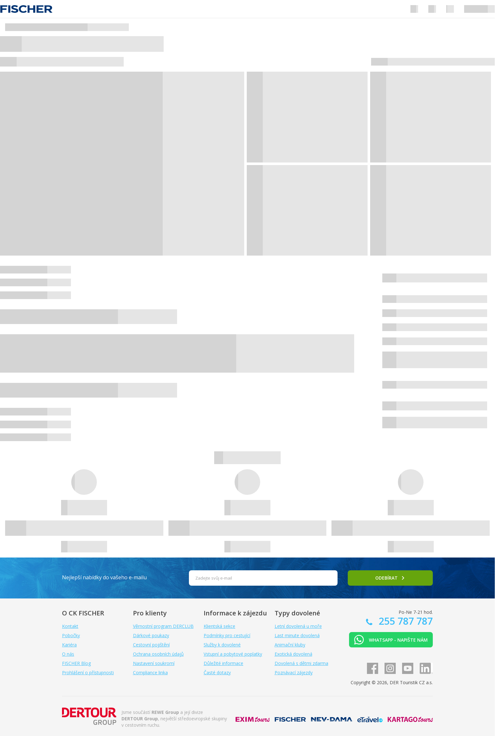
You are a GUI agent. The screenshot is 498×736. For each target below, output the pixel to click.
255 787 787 (404, 621)
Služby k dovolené (222, 645)
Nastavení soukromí (154, 663)
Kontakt (70, 626)
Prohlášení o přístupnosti (88, 672)
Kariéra (69, 645)
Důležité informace (223, 663)
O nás (68, 654)
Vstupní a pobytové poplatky (233, 654)
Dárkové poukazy (151, 635)
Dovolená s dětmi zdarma (301, 663)
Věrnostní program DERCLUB (163, 626)
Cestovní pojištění (151, 645)
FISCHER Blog (76, 663)
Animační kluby (290, 645)
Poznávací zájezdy (294, 672)
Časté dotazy (217, 672)
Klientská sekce (219, 626)
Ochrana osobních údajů (158, 654)
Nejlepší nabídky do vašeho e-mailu (104, 577)
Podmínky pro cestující (227, 635)
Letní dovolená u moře (298, 626)
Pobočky (71, 635)
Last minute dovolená (297, 635)
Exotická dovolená (293, 654)
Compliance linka (150, 672)
